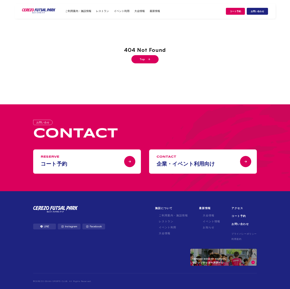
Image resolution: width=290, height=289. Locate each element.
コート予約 (235, 11)
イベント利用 (122, 10)
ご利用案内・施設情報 (78, 10)
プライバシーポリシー (244, 233)
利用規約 (236, 239)
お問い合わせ (257, 11)
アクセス (237, 208)
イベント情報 (211, 221)
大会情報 (139, 10)
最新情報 (155, 10)
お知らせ (208, 227)
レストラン (102, 10)
